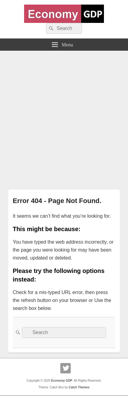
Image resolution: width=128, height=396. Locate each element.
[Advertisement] (64, 118)
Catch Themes (79, 387)
